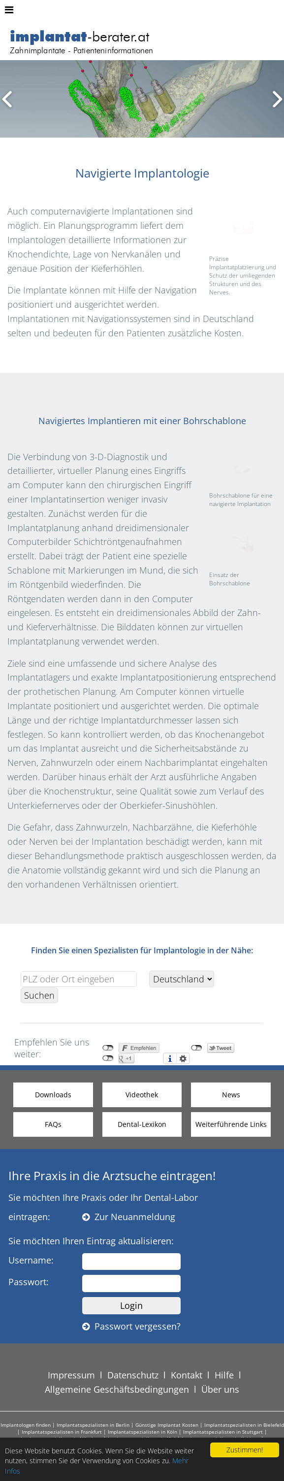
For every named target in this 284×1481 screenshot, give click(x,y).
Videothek (142, 1094)
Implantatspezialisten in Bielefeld (244, 1424)
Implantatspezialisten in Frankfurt (62, 1431)
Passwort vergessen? (131, 1326)
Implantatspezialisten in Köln (142, 1431)
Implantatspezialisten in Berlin (93, 1424)
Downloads (53, 1094)
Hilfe (224, 1375)
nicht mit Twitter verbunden (196, 1048)
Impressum (71, 1375)
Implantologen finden (25, 1424)
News (231, 1094)
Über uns (220, 1389)
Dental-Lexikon (142, 1124)
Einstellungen (183, 1058)
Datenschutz (132, 1375)
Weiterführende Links (231, 1124)
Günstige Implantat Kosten (166, 1424)
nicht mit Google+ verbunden (108, 1058)
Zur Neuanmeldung (128, 1217)
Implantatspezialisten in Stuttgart (223, 1431)
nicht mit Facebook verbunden (108, 1048)
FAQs (53, 1124)
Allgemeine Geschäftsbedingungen (117, 1389)
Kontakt (186, 1375)
